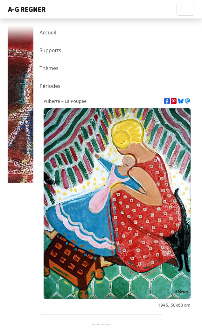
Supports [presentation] (50, 50)
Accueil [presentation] (47, 32)
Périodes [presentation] (49, 86)
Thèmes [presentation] (48, 68)
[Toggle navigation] (185, 9)
